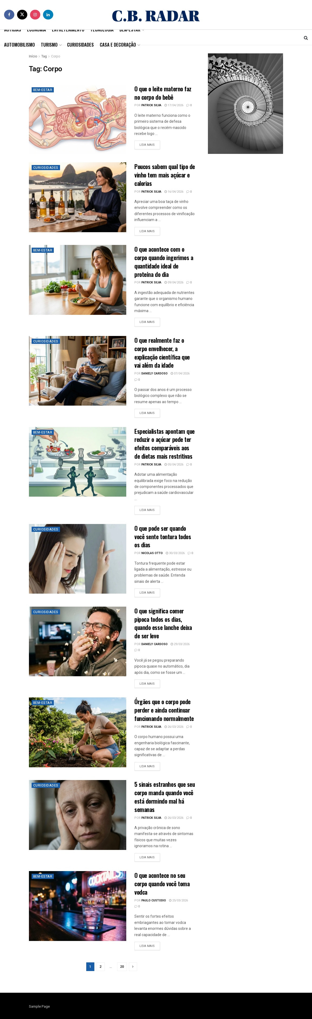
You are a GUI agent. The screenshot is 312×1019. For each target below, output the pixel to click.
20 (122, 966)
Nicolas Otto (152, 553)
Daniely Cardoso (154, 373)
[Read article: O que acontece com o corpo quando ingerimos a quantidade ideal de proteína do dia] (77, 280)
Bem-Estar (42, 90)
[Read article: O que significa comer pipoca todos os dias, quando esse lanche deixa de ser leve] (77, 641)
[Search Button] (306, 37)
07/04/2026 (180, 373)
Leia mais (150, 144)
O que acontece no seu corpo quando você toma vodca (162, 883)
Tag (44, 56)
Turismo (49, 44)
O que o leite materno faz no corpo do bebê (162, 92)
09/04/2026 (173, 282)
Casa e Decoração (118, 44)
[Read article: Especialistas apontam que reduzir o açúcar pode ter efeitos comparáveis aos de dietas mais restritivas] (77, 462)
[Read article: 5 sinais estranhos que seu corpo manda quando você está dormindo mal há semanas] (77, 815)
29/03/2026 (180, 644)
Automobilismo (19, 44)
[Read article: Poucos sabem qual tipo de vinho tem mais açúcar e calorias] (77, 197)
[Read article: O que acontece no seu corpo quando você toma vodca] (77, 906)
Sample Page (39, 1006)
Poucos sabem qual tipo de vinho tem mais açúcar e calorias (164, 174)
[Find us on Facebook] (9, 15)
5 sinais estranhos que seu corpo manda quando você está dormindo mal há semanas (164, 796)
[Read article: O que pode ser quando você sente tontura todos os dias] (77, 559)
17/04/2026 (173, 105)
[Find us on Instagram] (35, 15)
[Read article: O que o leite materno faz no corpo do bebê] (77, 119)
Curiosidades (80, 44)
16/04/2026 (173, 191)
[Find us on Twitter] (22, 15)
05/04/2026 (173, 464)
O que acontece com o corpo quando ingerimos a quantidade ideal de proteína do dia (163, 261)
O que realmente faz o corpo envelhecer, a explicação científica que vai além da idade (162, 352)
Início (33, 56)
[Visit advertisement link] (245, 103)
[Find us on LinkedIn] (48, 15)
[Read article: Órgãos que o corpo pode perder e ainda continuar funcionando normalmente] (77, 732)
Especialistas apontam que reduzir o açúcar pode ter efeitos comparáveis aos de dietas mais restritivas (164, 443)
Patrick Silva (151, 105)
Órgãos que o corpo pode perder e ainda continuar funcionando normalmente (164, 710)
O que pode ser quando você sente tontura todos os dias (162, 536)
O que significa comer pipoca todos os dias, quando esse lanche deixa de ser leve (163, 623)
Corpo (55, 56)
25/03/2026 (178, 900)
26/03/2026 (173, 726)
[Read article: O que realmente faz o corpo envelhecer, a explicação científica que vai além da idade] (77, 371)
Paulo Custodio (153, 900)
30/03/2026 (175, 553)
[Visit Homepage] (156, 15)
